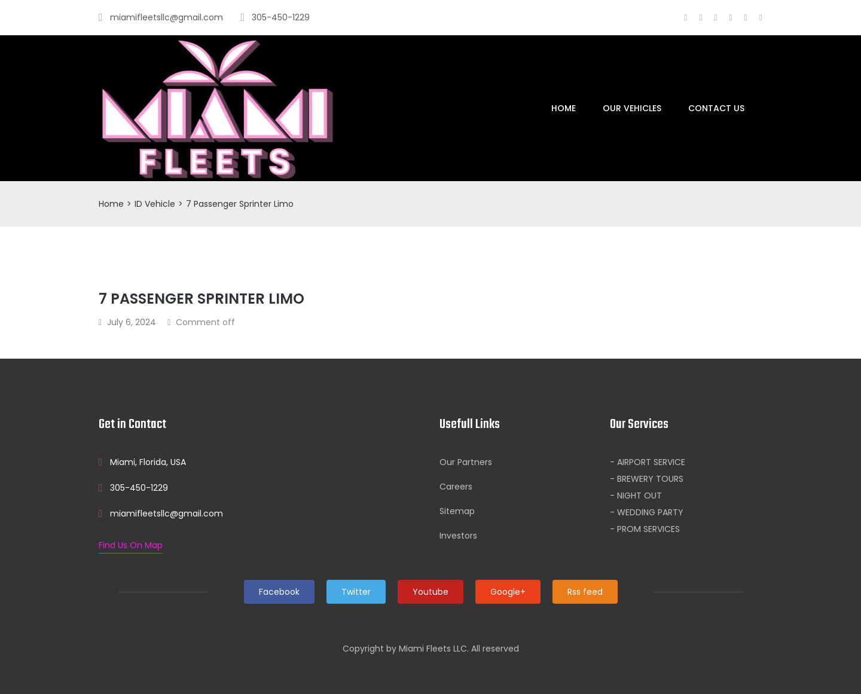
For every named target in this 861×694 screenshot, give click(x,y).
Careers (455, 487)
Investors (458, 536)
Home (563, 108)
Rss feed (585, 592)
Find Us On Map (131, 545)
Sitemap (457, 511)
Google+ (508, 592)
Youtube (430, 592)
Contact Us (716, 108)
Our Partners (465, 462)
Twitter (356, 592)
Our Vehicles (632, 108)
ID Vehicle (155, 204)
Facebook (279, 592)
